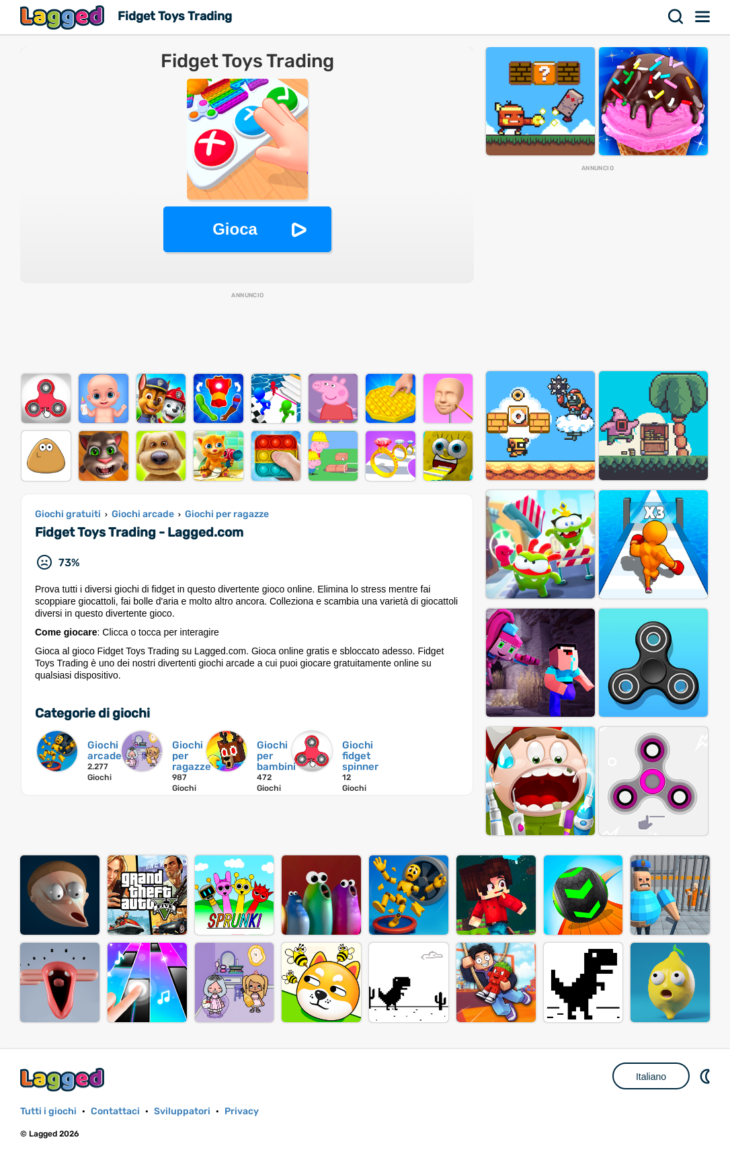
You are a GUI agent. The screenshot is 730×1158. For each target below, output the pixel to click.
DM (706, 1076)
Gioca (234, 229)
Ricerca (676, 17)
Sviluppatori (182, 1111)
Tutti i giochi (48, 1111)
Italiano (651, 1076)
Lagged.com (64, 1080)
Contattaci (115, 1111)
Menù (703, 17)
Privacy (242, 1111)
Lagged (64, 17)
